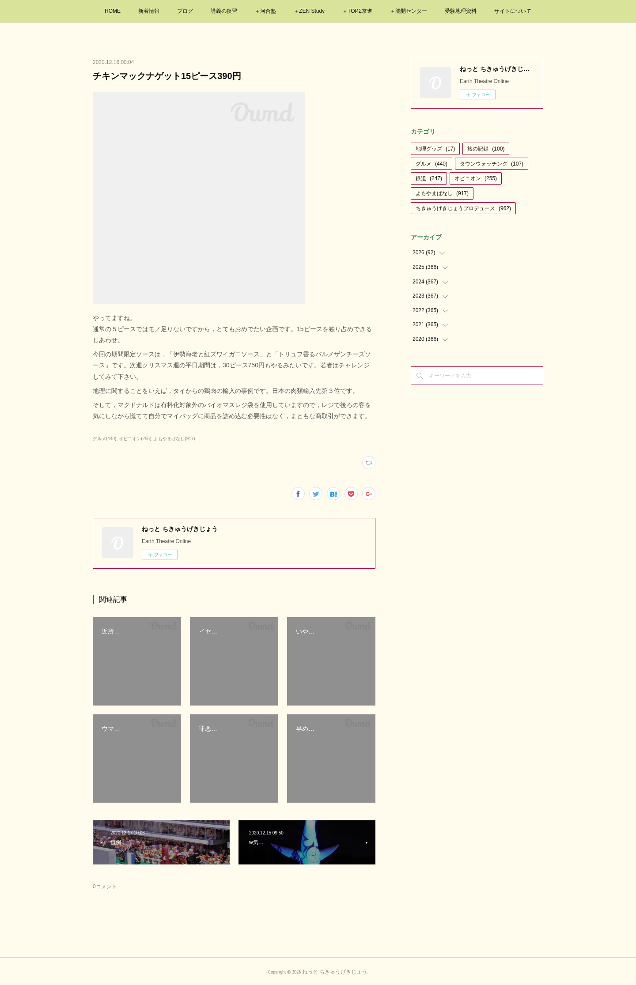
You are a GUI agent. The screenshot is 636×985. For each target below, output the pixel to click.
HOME (113, 11)
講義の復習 (224, 11)
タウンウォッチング (491, 164)
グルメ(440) (104, 438)
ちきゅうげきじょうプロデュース (463, 208)
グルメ (431, 164)
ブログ (185, 11)
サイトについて (512, 11)
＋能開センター (408, 11)
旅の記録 (485, 149)
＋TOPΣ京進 (357, 11)
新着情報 (148, 11)
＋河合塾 (265, 11)
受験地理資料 (461, 11)
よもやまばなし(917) (174, 438)
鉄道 (429, 178)
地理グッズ (435, 149)
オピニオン (475, 178)
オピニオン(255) (135, 438)
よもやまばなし (442, 193)
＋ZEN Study (309, 11)
